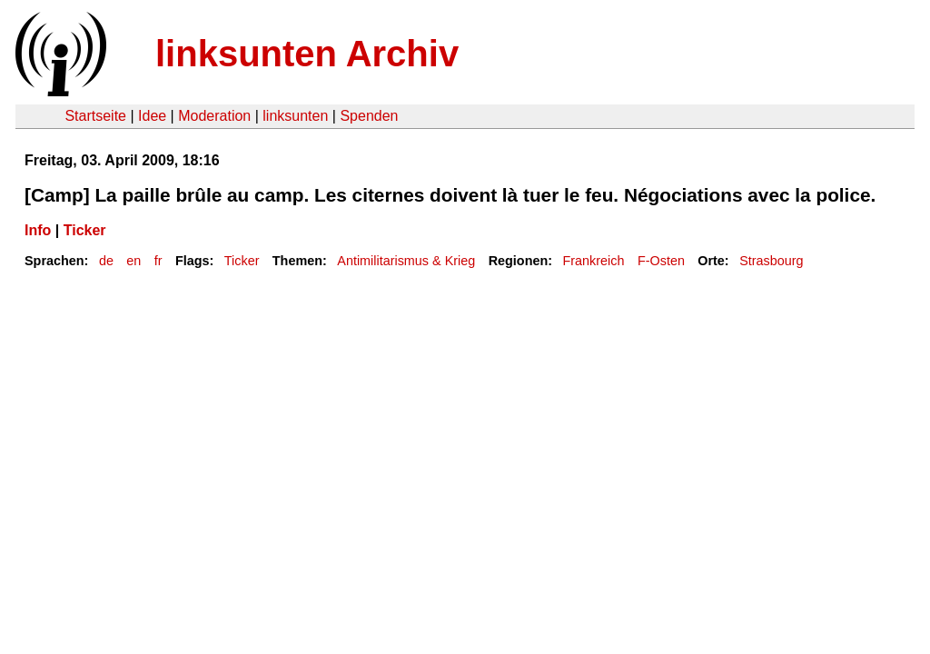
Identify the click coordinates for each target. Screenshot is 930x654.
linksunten (295, 116)
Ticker (85, 230)
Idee (152, 116)
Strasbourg (771, 260)
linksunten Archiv (307, 54)
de (106, 260)
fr (158, 260)
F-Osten (661, 260)
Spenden (369, 116)
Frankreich (594, 260)
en (133, 260)
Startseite (95, 116)
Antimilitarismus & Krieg (406, 260)
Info (38, 230)
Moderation (214, 116)
